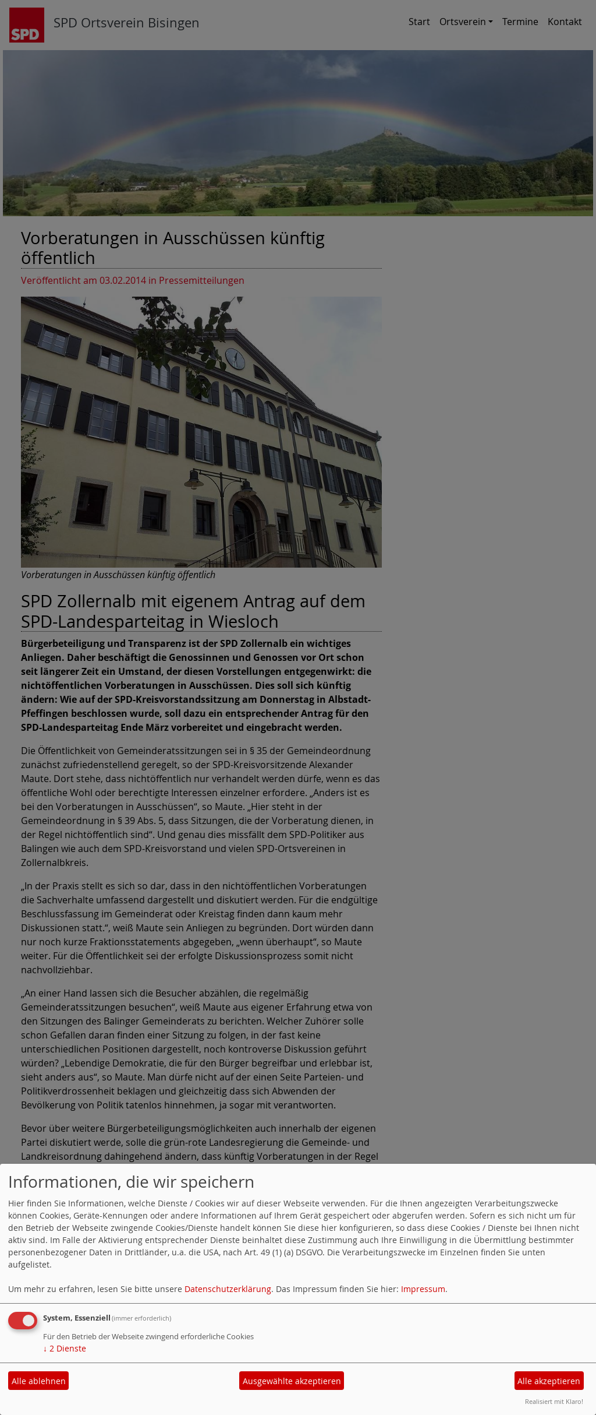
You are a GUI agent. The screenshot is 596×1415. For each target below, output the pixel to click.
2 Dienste (64, 1348)
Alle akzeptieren (548, 1380)
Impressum (423, 1288)
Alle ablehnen (39, 1380)
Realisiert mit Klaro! (554, 1401)
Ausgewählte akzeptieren (292, 1380)
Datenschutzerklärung (228, 1288)
